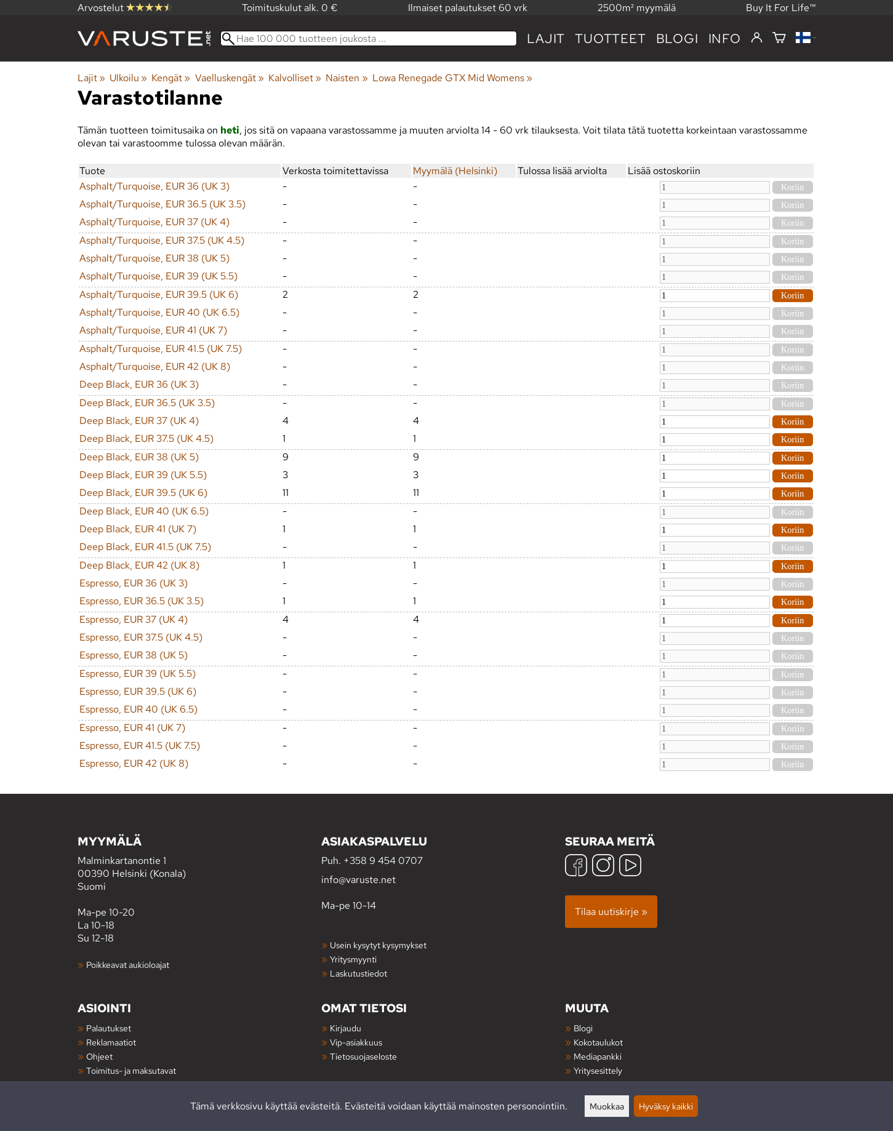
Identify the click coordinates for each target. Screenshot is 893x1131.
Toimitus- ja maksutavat (131, 1070)
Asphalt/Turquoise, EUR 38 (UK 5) (154, 258)
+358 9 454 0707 (383, 860)
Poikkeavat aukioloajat (127, 964)
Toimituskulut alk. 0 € (290, 7)
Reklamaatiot (111, 1042)
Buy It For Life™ (781, 7)
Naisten (346, 77)
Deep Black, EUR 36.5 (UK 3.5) (147, 402)
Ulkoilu (128, 77)
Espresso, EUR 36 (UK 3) (133, 583)
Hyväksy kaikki (666, 1106)
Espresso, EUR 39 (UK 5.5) (137, 673)
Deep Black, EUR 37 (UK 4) (139, 420)
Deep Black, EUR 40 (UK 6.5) (144, 511)
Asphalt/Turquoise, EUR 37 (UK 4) (154, 221)
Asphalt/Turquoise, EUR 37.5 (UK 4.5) (161, 240)
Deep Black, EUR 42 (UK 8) (139, 565)
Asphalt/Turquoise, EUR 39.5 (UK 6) (158, 294)
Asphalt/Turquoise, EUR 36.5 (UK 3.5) (162, 204)
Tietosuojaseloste (363, 1056)
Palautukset (108, 1028)
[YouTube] (630, 866)
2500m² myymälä (637, 7)
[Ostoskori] (779, 38)
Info (724, 38)
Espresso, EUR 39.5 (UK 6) (137, 691)
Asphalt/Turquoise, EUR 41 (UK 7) (153, 330)
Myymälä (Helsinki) (455, 170)
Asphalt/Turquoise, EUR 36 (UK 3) (154, 186)
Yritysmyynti (353, 959)
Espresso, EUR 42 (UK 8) (133, 763)
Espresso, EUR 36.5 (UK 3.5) (141, 600)
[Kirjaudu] (757, 38)
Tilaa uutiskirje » (611, 911)
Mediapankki (598, 1056)
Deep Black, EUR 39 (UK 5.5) (143, 474)
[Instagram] (603, 866)
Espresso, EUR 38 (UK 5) (133, 655)
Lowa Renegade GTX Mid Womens (452, 77)
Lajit (546, 38)
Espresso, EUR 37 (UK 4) (133, 619)
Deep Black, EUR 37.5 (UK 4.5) (146, 438)
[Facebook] (576, 866)
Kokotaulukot (598, 1042)
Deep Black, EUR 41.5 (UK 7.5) (145, 546)
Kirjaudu (345, 1028)
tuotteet (610, 38)
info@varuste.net (358, 879)
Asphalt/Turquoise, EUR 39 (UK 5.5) (158, 276)
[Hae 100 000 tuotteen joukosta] (369, 38)
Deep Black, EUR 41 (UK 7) (137, 528)
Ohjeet (99, 1056)
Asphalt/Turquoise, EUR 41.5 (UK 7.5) (160, 348)
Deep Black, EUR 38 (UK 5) (139, 456)
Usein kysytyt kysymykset (378, 945)
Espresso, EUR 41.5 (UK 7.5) (139, 745)
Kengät (170, 77)
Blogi (583, 1028)
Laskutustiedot (358, 973)
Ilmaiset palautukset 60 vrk (467, 7)
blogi (677, 38)
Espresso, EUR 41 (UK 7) (132, 727)
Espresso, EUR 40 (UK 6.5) (138, 709)
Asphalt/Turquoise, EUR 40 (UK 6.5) (159, 312)
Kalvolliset (294, 77)
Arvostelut (125, 7)
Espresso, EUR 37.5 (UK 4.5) (140, 637)
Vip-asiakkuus (356, 1042)
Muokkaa (607, 1106)
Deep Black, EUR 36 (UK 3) (139, 384)
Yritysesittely (598, 1070)
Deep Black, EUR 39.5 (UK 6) (143, 492)
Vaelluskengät (229, 77)
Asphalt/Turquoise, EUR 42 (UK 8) (154, 366)
